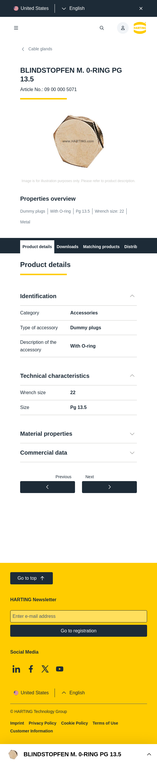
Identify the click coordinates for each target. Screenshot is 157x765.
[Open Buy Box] (78, 754)
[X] (45, 669)
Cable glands (36, 49)
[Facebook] (31, 669)
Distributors (135, 246)
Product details (37, 246)
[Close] (141, 8)
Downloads (67, 246)
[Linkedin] (16, 669)
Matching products (101, 246)
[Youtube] (59, 669)
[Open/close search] (102, 28)
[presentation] (72, 8)
